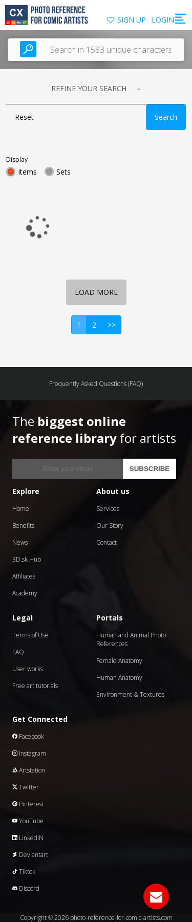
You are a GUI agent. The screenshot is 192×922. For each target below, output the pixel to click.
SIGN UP (131, 20)
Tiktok (23, 871)
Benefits (23, 525)
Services (107, 508)
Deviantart (30, 854)
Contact (106, 542)
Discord (25, 888)
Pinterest (28, 804)
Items (27, 172)
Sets (63, 172)
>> (112, 325)
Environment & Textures (130, 694)
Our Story (109, 525)
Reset (24, 117)
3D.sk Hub (26, 559)
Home (20, 508)
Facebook (28, 736)
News (20, 542)
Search (166, 117)
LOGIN (163, 20)
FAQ (18, 652)
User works (27, 668)
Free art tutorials (35, 685)
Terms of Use (30, 635)
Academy (24, 593)
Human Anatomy (119, 677)
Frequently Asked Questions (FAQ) (96, 383)
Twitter (25, 787)
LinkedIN (28, 837)
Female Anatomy (119, 660)
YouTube (28, 821)
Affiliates (23, 576)
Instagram (29, 753)
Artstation (28, 770)
